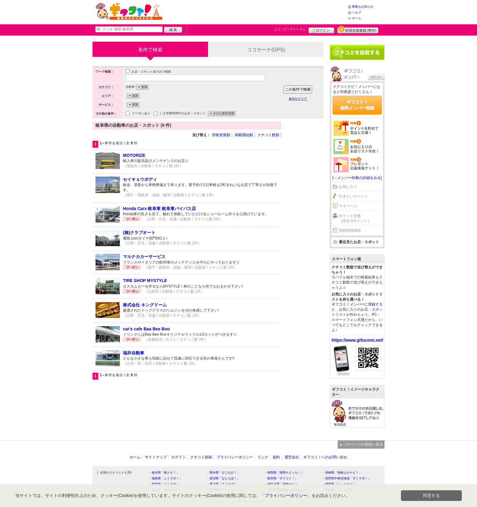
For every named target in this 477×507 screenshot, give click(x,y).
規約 (276, 457)
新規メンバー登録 (357, 29)
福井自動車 (133, 352)
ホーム (356, 18)
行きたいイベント (353, 196)
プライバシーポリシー (235, 457)
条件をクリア (298, 98)
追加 (144, 87)
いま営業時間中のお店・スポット (183, 114)
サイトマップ (156, 457)
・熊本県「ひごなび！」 (223, 472)
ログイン (321, 29)
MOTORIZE (134, 155)
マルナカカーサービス (144, 256)
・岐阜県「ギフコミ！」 (281, 478)
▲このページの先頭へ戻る (361, 444)
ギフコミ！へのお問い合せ (325, 457)
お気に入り (348, 187)
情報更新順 (221, 135)
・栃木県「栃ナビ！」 (164, 472)
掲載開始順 (244, 135)
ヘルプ (356, 12)
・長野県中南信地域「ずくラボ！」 (346, 478)
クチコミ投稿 (201, 457)
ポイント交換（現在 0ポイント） (355, 218)
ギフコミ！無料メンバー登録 (357, 104)
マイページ (348, 206)
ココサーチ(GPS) (266, 49)
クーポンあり (141, 114)
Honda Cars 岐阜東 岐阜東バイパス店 (159, 208)
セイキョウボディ (140, 179)
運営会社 (291, 457)
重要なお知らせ (362, 6)
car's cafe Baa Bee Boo (146, 328)
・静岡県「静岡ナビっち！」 (284, 472)
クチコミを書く (357, 52)
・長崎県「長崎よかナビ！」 (342, 472)
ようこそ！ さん (290, 29)
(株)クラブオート (139, 232)
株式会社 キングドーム (145, 304)
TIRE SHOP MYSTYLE (145, 280)
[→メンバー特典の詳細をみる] (357, 178)
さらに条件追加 (223, 114)
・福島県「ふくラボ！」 (165, 478)
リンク (262, 457)
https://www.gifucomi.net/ (357, 340)
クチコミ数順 (268, 135)
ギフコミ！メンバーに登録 (353, 304)
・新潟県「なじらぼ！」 (223, 478)
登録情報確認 (350, 230)
